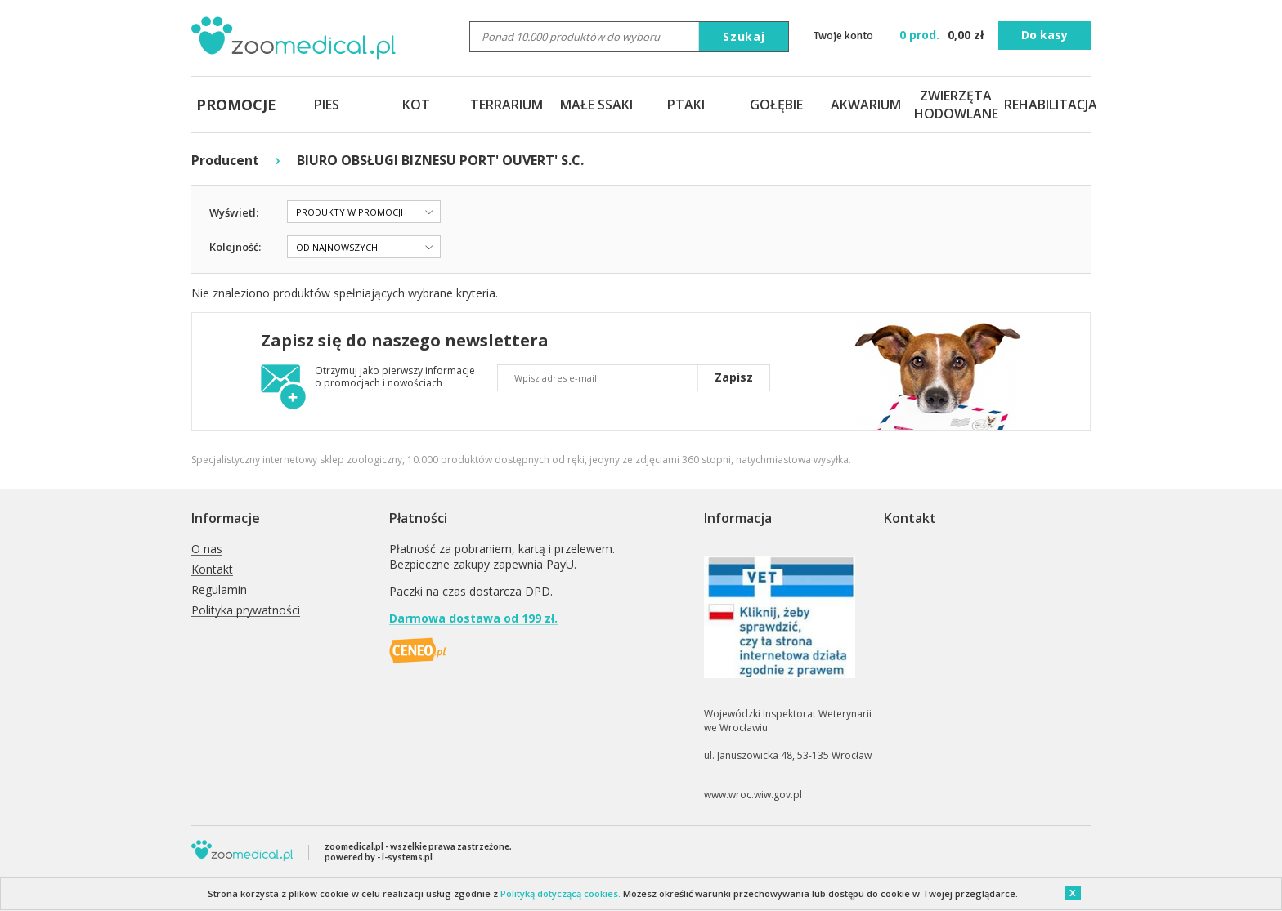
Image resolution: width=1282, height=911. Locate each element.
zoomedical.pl (354, 846)
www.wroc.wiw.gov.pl (753, 795)
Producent (225, 160)
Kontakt (212, 570)
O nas (206, 549)
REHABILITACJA (1045, 105)
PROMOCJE (236, 104)
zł (943, 34)
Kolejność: (235, 246)
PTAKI (686, 105)
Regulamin (219, 590)
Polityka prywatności (245, 611)
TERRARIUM (506, 105)
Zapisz (734, 377)
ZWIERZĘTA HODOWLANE (955, 105)
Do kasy (1044, 34)
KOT (416, 105)
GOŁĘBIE (776, 105)
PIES (326, 105)
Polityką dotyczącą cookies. (560, 893)
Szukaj (744, 36)
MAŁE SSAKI (596, 105)
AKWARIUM (866, 105)
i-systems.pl (407, 856)
